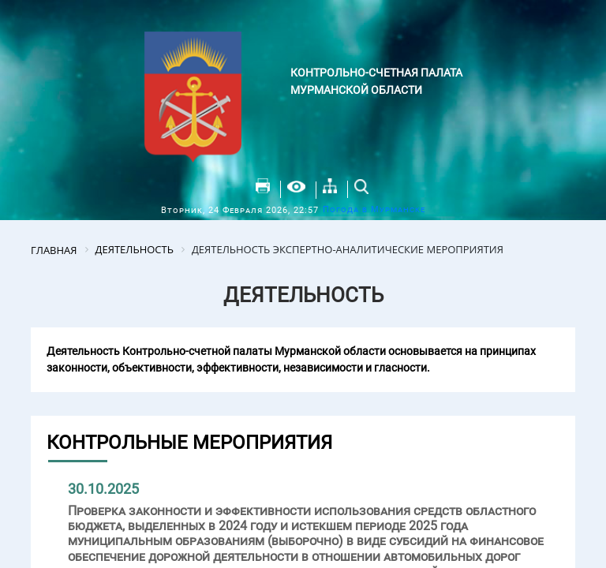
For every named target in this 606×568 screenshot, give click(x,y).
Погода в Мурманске (374, 209)
